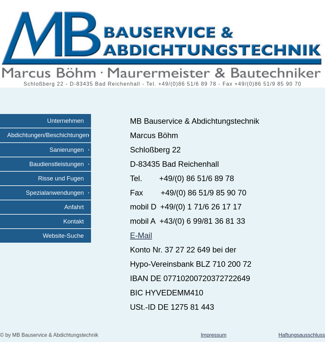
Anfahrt (76, 207)
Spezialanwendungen (57, 192)
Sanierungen (69, 149)
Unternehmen (68, 120)
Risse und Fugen (63, 178)
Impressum (214, 335)
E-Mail (141, 235)
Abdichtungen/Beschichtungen (48, 135)
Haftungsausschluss (302, 335)
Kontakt (76, 221)
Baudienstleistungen (59, 164)
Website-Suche (66, 235)
